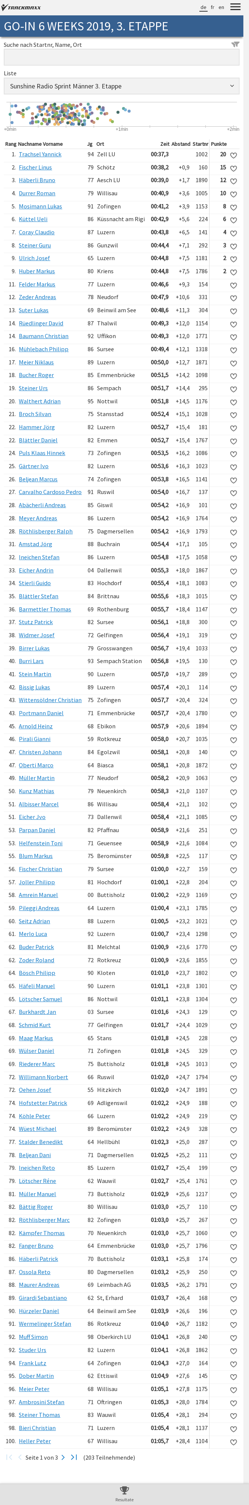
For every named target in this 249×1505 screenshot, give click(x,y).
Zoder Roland (36, 960)
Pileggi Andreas (39, 908)
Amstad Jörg (35, 544)
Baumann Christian (43, 336)
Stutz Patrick (36, 622)
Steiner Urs (33, 388)
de (203, 7)
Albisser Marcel (39, 804)
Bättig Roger (36, 1206)
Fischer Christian (40, 869)
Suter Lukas (34, 310)
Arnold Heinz (36, 726)
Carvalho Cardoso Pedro (50, 492)
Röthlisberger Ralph (46, 531)
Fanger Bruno (36, 1245)
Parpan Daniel (37, 830)
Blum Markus (36, 856)
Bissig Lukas (34, 687)
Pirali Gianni (34, 739)
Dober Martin (36, 1375)
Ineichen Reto (37, 1167)
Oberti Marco (36, 765)
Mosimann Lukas (40, 206)
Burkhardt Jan (37, 1011)
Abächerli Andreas (42, 505)
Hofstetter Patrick (43, 1103)
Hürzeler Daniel (39, 1311)
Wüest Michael (37, 1128)
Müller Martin (37, 778)
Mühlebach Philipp (43, 349)
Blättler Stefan (38, 596)
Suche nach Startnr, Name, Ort (122, 44)
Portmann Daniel (41, 713)
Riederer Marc (37, 1064)
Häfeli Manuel (37, 986)
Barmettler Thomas (45, 609)
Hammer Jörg (37, 427)
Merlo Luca (33, 933)
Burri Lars (31, 661)
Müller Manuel (37, 1194)
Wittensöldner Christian (50, 700)
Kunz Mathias (36, 791)
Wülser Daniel (36, 1050)
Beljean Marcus (38, 479)
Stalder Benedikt (41, 1142)
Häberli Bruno (37, 180)
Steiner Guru (35, 245)
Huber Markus (37, 271)
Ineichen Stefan (39, 557)
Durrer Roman (37, 193)
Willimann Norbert (43, 1077)
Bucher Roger (36, 375)
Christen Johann (40, 752)
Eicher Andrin (36, 570)
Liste (10, 73)
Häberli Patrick (38, 1258)
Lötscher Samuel (40, 999)
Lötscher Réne (37, 1181)
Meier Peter (34, 1389)
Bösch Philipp (37, 972)
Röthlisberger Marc (44, 1219)
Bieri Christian (37, 1428)
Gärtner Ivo (34, 466)
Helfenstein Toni (40, 843)
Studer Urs (32, 1350)
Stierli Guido (35, 583)
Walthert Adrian (40, 401)
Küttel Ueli (33, 219)
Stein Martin (35, 674)
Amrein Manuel (38, 895)
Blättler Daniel (38, 440)
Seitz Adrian (34, 921)
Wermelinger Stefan (45, 1323)
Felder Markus (37, 284)
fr (212, 7)
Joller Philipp (37, 882)
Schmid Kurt (35, 1025)
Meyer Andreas (38, 518)
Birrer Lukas (34, 648)
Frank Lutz (32, 1363)
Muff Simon (33, 1336)
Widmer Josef (37, 635)
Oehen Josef (35, 1089)
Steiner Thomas (39, 1414)
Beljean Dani (35, 1155)
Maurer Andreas (39, 1284)
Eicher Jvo (32, 817)
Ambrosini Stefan (41, 1402)
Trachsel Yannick (40, 154)
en (221, 7)
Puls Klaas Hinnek (42, 453)
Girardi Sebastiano (43, 1297)
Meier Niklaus (36, 362)
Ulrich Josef (34, 258)
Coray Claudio (37, 232)
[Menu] (235, 8)
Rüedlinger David (41, 323)
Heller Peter (35, 1441)
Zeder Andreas (37, 297)
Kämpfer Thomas (42, 1233)
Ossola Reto (34, 1272)
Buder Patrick (36, 947)
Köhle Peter (34, 1116)
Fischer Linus (35, 167)
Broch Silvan (35, 414)
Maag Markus (36, 1038)
